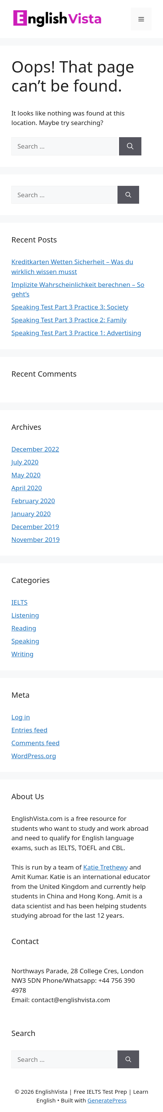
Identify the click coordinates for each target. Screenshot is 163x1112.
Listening (25, 615)
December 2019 (35, 526)
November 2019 (35, 539)
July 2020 (25, 462)
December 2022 (35, 449)
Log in (20, 717)
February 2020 (33, 500)
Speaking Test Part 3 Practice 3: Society (69, 307)
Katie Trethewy (105, 867)
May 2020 (26, 474)
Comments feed (35, 742)
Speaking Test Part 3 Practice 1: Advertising (76, 332)
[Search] (130, 146)
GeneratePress (107, 1100)
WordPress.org (33, 755)
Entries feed (29, 729)
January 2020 (31, 513)
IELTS (19, 602)
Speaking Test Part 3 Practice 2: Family (69, 319)
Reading (23, 628)
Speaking (25, 641)
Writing (22, 653)
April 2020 (26, 487)
